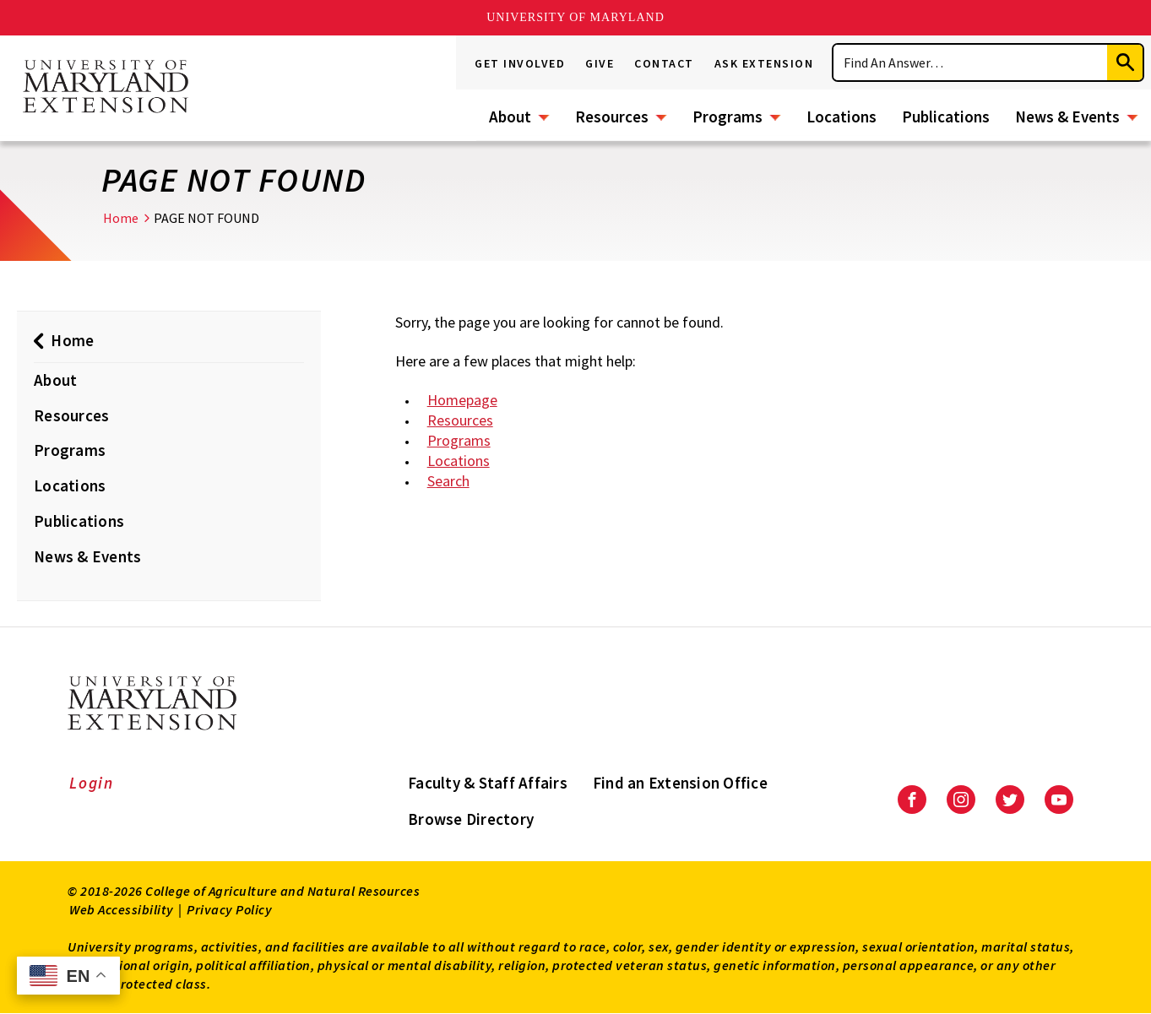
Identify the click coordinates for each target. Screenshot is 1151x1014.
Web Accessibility (121, 909)
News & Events (1067, 116)
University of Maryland (575, 17)
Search (448, 481)
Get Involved (520, 63)
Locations (841, 116)
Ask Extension (764, 63)
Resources (612, 116)
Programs (727, 116)
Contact (664, 63)
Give (599, 63)
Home (120, 217)
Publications (946, 116)
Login (91, 783)
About (510, 116)
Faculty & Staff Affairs (487, 783)
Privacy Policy (229, 909)
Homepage (462, 399)
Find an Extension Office (680, 783)
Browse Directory (471, 819)
